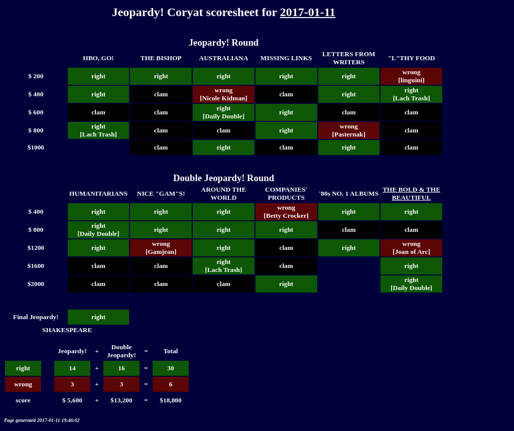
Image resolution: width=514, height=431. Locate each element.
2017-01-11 (308, 12)
